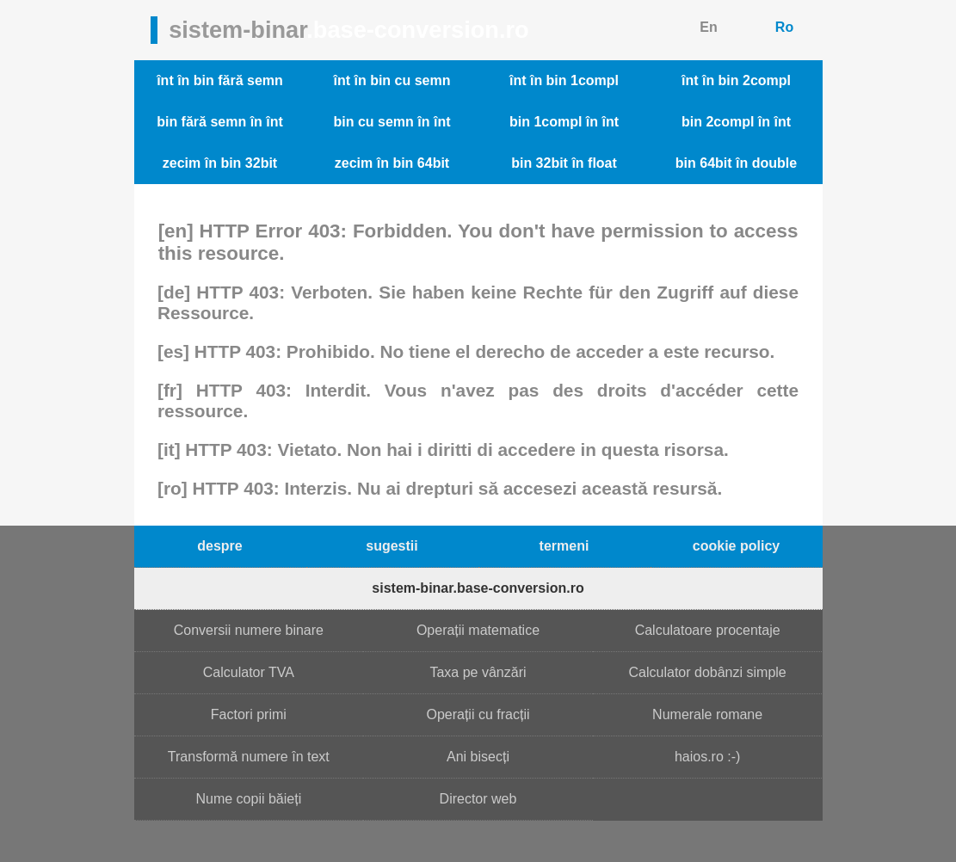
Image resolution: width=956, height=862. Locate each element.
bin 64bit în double (736, 163)
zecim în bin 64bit (392, 163)
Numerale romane (707, 714)
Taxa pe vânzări (477, 672)
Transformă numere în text (249, 756)
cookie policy (736, 546)
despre (219, 546)
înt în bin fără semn (220, 80)
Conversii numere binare (249, 630)
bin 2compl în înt (736, 121)
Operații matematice (478, 630)
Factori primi (249, 714)
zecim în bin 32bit (220, 163)
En (708, 27)
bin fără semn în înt (220, 121)
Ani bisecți (478, 756)
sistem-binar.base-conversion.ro (477, 588)
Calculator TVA (248, 672)
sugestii (391, 546)
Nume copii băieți (248, 798)
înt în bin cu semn (391, 80)
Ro (784, 27)
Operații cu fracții (477, 714)
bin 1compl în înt (564, 121)
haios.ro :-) (707, 756)
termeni (564, 546)
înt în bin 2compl (736, 80)
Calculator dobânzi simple (707, 672)
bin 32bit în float (564, 163)
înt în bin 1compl (564, 80)
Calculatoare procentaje (707, 630)
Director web (478, 798)
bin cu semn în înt (391, 121)
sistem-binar (349, 29)
